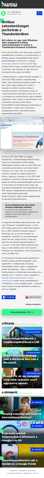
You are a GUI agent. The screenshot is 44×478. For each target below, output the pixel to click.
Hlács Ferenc (16, 12)
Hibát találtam (33, 297)
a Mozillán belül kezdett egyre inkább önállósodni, (21, 278)
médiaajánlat (23, 470)
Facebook (8, 297)
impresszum (13, 470)
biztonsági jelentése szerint (14, 64)
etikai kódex (32, 470)
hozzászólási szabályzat (14, 473)
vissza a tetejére (33, 304)
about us (35, 473)
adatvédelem (27, 473)
